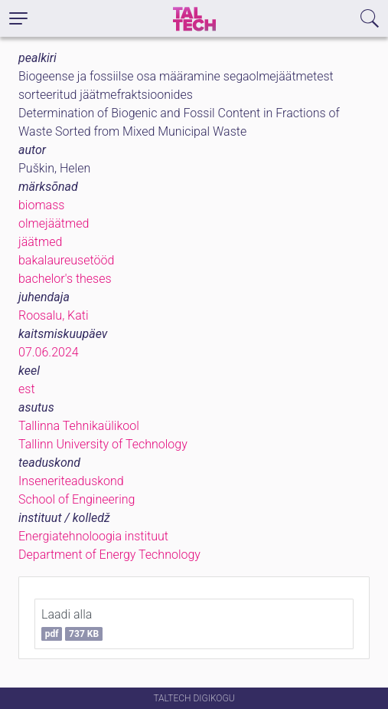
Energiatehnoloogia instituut (93, 536)
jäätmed (40, 242)
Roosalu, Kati (53, 315)
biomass (41, 205)
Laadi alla (72, 624)
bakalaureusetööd (66, 260)
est (26, 389)
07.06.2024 (48, 352)
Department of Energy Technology (109, 554)
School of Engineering (76, 499)
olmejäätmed (53, 223)
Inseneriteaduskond (71, 481)
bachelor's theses (65, 278)
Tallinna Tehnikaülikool (78, 426)
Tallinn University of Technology (102, 444)
